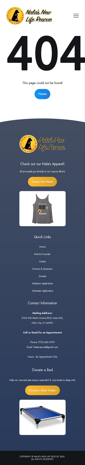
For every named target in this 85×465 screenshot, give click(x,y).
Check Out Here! (42, 182)
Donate (42, 276)
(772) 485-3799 (46, 342)
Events (42, 261)
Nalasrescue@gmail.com (45, 347)
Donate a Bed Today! (42, 390)
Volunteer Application (42, 291)
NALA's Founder (42, 254)
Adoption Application (42, 283)
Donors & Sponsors (42, 269)
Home (42, 94)
